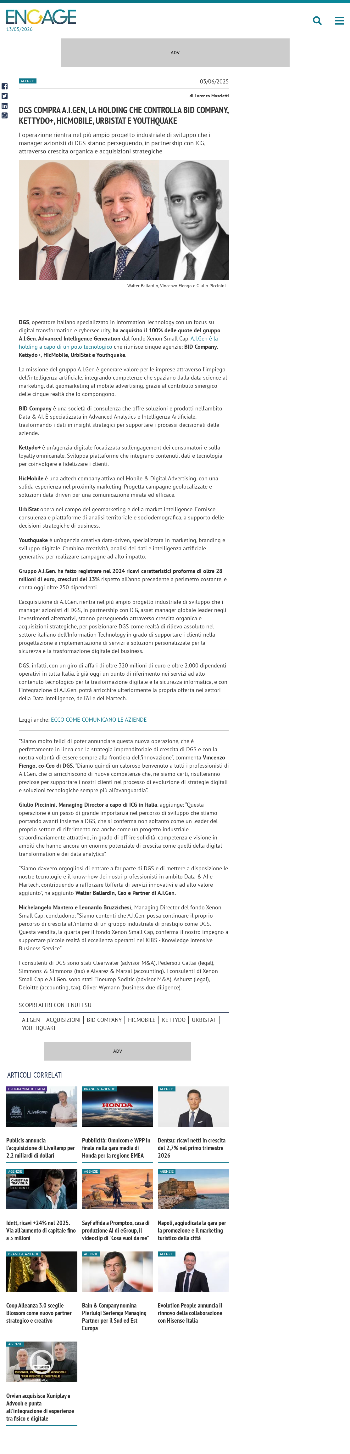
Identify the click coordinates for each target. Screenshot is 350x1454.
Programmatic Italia (26, 1088)
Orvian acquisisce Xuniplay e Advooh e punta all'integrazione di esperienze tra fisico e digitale (40, 1407)
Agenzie (28, 80)
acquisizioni (63, 1019)
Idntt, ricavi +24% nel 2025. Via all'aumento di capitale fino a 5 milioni (41, 1230)
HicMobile (142, 1019)
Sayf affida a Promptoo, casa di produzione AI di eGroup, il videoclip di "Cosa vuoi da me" (116, 1230)
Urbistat (204, 1019)
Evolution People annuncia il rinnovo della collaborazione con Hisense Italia (190, 1313)
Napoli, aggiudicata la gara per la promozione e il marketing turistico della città (192, 1230)
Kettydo (174, 1019)
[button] (339, 21)
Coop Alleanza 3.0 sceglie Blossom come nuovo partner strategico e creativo (39, 1313)
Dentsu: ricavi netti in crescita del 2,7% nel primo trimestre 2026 (191, 1147)
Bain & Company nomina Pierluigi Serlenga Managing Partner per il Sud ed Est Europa (114, 1317)
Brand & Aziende (99, 1088)
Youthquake (39, 1028)
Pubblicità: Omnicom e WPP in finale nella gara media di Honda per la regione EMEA (116, 1147)
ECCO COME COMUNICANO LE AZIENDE (99, 719)
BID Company (104, 1019)
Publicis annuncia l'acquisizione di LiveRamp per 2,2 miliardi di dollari (40, 1147)
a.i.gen (31, 1019)
